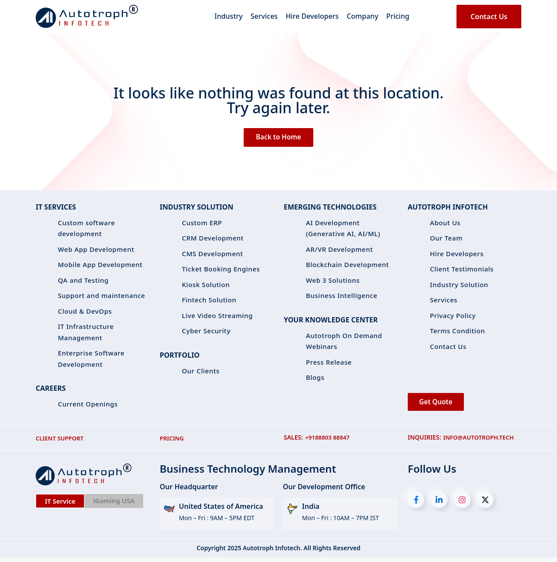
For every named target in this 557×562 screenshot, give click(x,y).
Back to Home (278, 138)
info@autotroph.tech (480, 442)
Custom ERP (202, 224)
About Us (445, 224)
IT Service (60, 505)
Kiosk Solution (206, 286)
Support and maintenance (101, 297)
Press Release (329, 364)
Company (367, 19)
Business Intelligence (341, 297)
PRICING (172, 442)
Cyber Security (206, 332)
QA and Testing (83, 282)
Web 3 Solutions (333, 282)
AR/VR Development (339, 251)
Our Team (446, 240)
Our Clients (201, 373)
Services (259, 19)
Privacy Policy (453, 317)
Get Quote (439, 405)
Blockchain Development (347, 266)
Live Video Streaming (217, 317)
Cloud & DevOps (85, 313)
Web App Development (96, 251)
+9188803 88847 (328, 442)
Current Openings (88, 406)
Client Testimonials (462, 271)
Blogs (315, 379)
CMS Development (212, 255)
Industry (220, 19)
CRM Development (213, 240)
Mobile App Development (100, 266)
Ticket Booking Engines (221, 271)
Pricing (406, 19)
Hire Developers (312, 19)
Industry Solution (459, 286)
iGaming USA (113, 505)
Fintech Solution (209, 302)
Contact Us (488, 19)
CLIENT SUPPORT (61, 442)
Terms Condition (457, 332)
